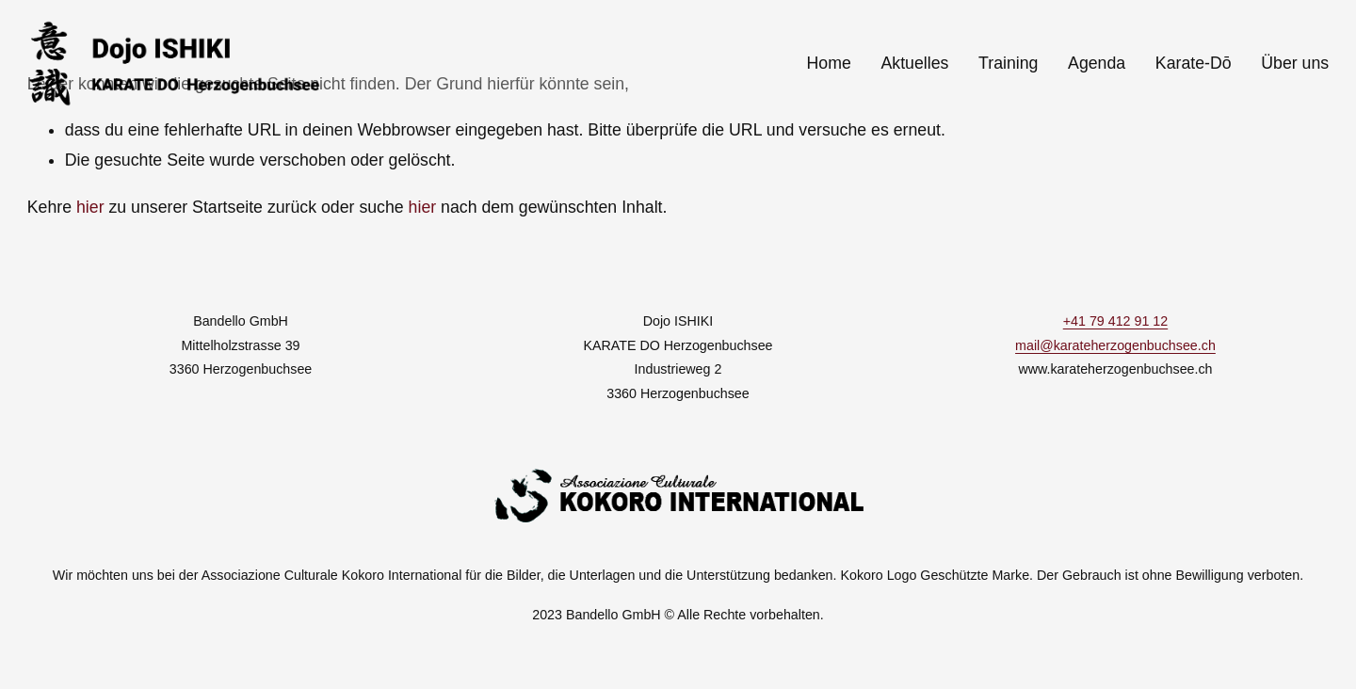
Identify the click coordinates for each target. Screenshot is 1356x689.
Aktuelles (914, 63)
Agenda (1096, 63)
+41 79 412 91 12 (1115, 320)
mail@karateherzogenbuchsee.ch (1115, 345)
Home (829, 63)
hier (90, 207)
